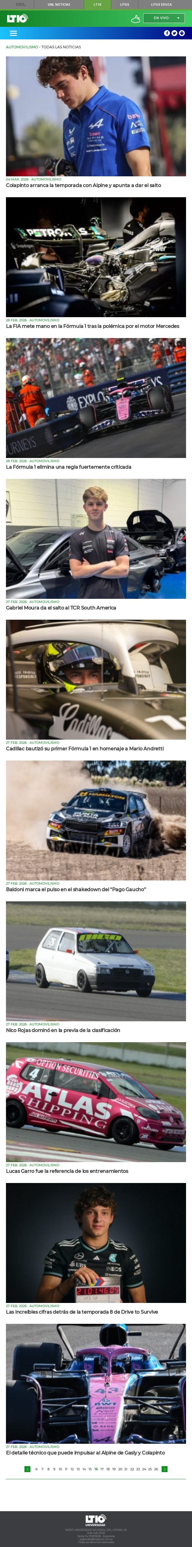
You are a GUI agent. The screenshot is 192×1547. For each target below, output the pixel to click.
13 (78, 1469)
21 (125, 1469)
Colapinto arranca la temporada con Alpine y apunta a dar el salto (83, 185)
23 (138, 1469)
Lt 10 (17, 18)
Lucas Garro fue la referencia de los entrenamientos (67, 1171)
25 (150, 1469)
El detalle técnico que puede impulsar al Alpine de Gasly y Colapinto (85, 1453)
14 (84, 1469)
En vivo (161, 18)
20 (120, 1469)
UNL (20, 4)
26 (156, 1469)
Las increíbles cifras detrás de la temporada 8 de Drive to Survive (82, 1312)
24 (144, 1469)
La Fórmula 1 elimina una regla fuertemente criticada (68, 467)
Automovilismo (22, 47)
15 (90, 1469)
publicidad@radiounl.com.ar (96, 1539)
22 (132, 1469)
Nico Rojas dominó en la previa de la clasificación (63, 1030)
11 (66, 1469)
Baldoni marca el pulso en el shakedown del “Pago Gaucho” (76, 889)
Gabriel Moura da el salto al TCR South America (61, 608)
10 (60, 1469)
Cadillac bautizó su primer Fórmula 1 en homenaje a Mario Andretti (84, 749)
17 (102, 1469)
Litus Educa (161, 4)
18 (108, 1469)
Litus (124, 4)
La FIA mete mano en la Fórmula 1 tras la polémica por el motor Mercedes (92, 326)
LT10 (97, 4)
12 (72, 1469)
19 (114, 1469)
